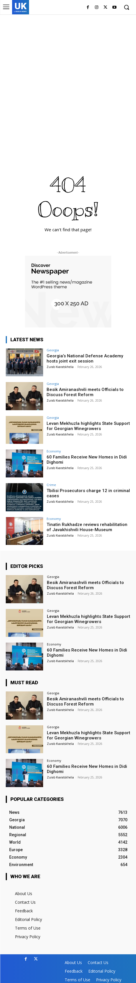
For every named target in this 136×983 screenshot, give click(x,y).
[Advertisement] (68, 85)
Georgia (53, 350)
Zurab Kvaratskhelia (60, 367)
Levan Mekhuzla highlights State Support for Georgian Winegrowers (88, 426)
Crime (51, 484)
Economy (54, 451)
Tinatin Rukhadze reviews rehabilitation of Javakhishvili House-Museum (87, 527)
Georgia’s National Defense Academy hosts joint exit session (85, 358)
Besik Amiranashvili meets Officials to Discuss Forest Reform (85, 392)
